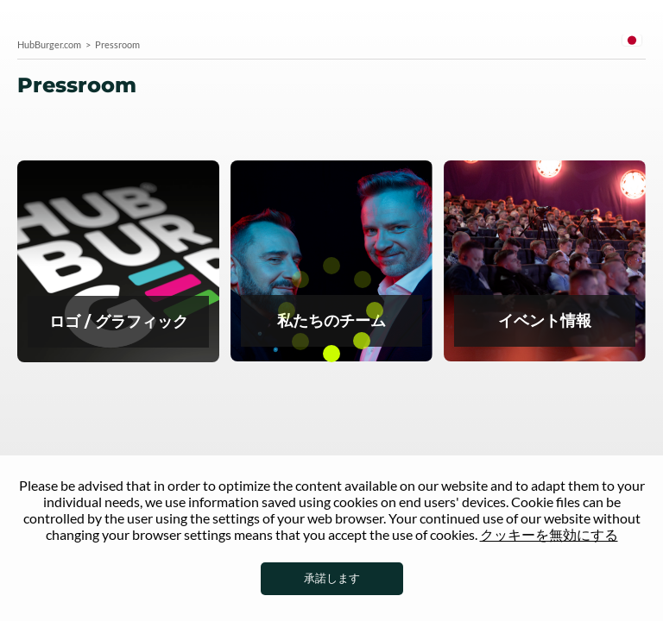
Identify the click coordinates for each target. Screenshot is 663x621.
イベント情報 (545, 262)
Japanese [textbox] (631, 40)
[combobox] (631, 43)
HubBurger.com (49, 44)
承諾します (332, 578)
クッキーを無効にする (549, 534)
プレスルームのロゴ (118, 262)
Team (331, 262)
